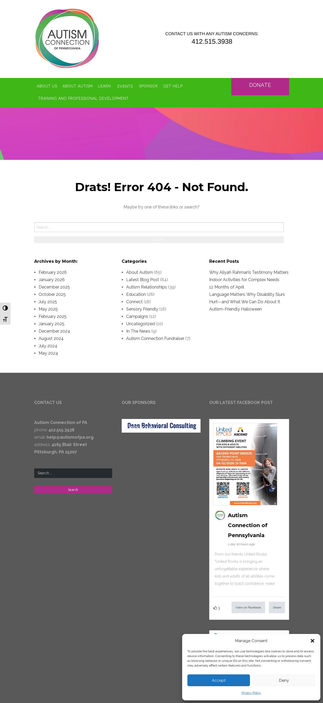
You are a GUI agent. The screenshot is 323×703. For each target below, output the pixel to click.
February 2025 (52, 315)
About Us (47, 85)
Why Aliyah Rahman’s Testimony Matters (249, 271)
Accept (218, 680)
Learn (104, 85)
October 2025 (52, 293)
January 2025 (51, 322)
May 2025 (48, 307)
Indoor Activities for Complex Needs (244, 278)
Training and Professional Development (83, 97)
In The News (138, 329)
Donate (260, 84)
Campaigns (137, 315)
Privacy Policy (251, 693)
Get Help (173, 85)
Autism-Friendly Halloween (235, 307)
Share (277, 606)
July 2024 (48, 344)
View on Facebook (248, 606)
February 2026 (53, 271)
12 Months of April (226, 285)
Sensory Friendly (142, 307)
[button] (312, 640)
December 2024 (54, 329)
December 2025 (54, 285)
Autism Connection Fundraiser (155, 337)
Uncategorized (140, 322)
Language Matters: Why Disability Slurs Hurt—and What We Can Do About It (247, 297)
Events (125, 85)
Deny (284, 680)
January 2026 (52, 278)
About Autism (78, 85)
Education (136, 293)
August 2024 (51, 337)
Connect (134, 300)
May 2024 (48, 351)
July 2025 (48, 300)
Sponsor (149, 85)
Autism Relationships (146, 285)
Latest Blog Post (142, 278)
